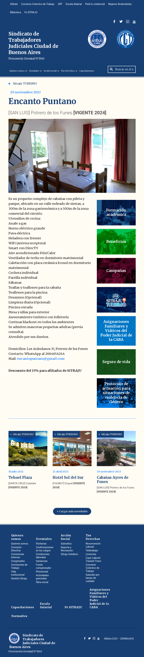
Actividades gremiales (42, 577)
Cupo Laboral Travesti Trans (93, 559)
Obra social (42, 581)
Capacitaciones (86, 71)
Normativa (19, 615)
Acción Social (50, 71)
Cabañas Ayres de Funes (112, 479)
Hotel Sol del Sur (68, 477)
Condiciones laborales (42, 555)
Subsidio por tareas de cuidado (92, 577)
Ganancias (42, 560)
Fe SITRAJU (31, 12)
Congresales (18, 560)
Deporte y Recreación (67, 549)
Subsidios (66, 543)
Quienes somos (17, 71)
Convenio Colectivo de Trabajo (38, 4)
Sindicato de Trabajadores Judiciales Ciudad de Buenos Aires (33, 46)
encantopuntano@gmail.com (41, 359)
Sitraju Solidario (69, 553)
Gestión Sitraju (19, 578)
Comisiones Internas (17, 555)
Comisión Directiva (16, 549)
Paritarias (41, 543)
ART (60, 4)
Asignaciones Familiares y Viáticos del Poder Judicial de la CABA (100, 598)
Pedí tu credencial (95, 4)
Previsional (42, 571)
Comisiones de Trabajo (19, 566)
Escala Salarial (74, 4)
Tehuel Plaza (20, 477)
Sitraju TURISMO (22, 84)
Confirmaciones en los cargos (44, 549)
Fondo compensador (43, 566)
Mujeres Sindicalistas (120, 4)
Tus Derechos (68, 71)
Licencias (91, 553)
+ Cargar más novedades (72, 511)
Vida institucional (18, 573)
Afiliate (14, 4)
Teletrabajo (92, 550)
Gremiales (34, 71)
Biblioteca (15, 12)
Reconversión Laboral (93, 545)
